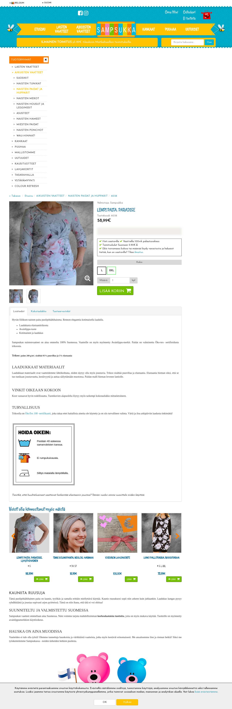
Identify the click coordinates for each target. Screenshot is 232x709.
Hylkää (127, 702)
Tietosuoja (16, 657)
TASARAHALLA (24, 175)
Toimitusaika (60, 652)
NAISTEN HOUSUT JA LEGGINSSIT (30, 106)
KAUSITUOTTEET (25, 163)
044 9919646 (186, 605)
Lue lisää (159, 605)
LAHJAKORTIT (24, 169)
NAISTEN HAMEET (28, 119)
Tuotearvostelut (105, 173)
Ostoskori (189, 12)
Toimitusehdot (61, 657)
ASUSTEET (23, 113)
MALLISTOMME (25, 152)
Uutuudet (192, 29)
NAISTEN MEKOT (27, 98)
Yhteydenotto (17, 668)
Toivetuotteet (61, 662)
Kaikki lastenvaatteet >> (188, 631)
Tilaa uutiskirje (76, 628)
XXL (154, 133)
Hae (209, 42)
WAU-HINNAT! (25, 135)
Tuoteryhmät (21, 59)
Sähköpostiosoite (75, 613)
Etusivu (39, 29)
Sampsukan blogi (106, 662)
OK (105, 702)
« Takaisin (58, 59)
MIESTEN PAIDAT (27, 124)
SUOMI (46, 3)
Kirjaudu (101, 652)
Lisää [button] (83, 440)
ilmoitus (181, 115)
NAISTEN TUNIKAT (28, 83)
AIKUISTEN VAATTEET (83, 29)
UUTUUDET (22, 158)
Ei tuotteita (189, 18)
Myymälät (15, 673)
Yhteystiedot (17, 662)
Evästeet (15, 652)
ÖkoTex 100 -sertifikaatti (81, 275)
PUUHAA (170, 29)
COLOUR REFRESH (27, 186)
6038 (158, 59)
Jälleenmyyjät (17, 679)
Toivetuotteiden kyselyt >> (189, 627)
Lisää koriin (154, 154)
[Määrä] (162, 144)
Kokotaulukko (82, 173)
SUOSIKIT (22, 78)
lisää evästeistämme (206, 692)
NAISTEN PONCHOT (29, 130)
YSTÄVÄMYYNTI (25, 180)
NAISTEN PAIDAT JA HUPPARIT (29, 91)
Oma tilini (171, 12)
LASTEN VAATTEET (61, 29)
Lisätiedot (62, 173)
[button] (179, 108)
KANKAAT (148, 29)
